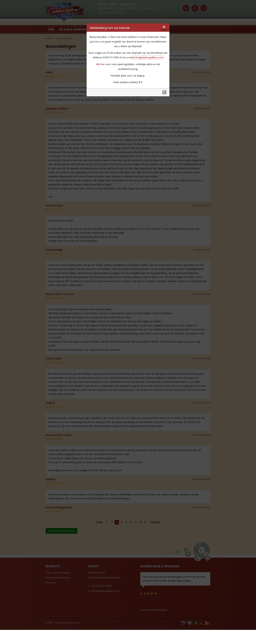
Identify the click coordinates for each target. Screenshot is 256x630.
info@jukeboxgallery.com (148, 57)
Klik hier (100, 64)
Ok (164, 92)
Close (164, 29)
